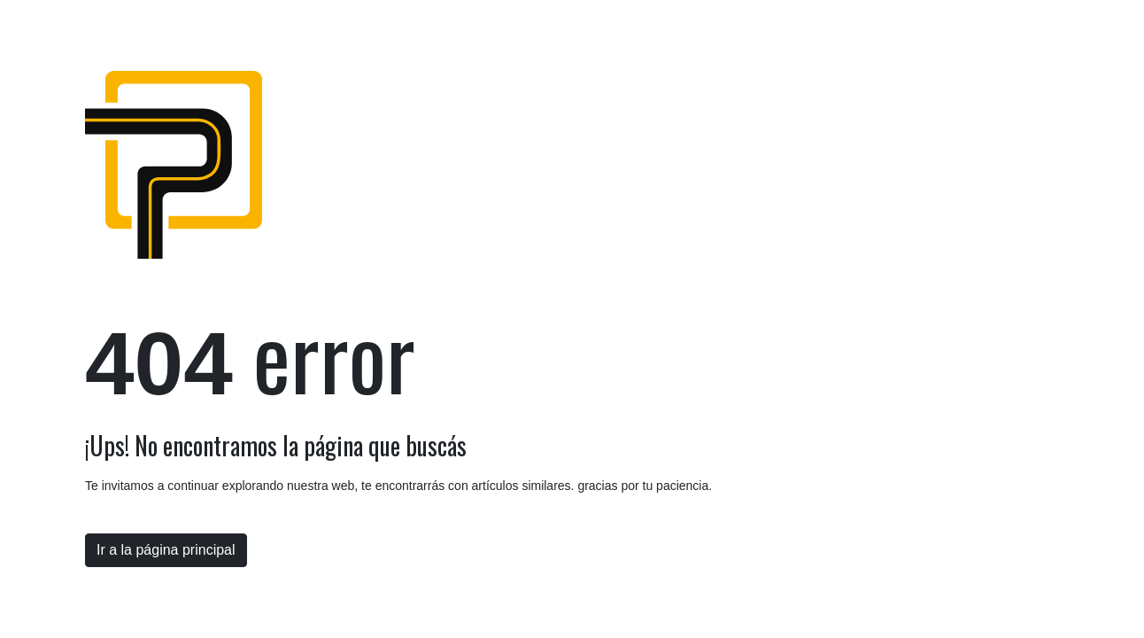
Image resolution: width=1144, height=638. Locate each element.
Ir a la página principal (166, 549)
